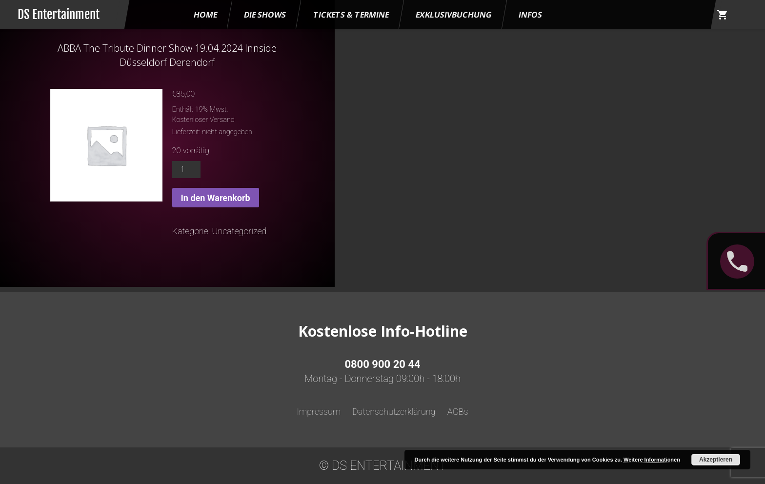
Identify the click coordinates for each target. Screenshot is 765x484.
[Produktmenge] (186, 169)
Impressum (319, 411)
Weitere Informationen (652, 460)
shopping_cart (722, 14)
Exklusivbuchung (454, 14)
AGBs (457, 411)
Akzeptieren (715, 459)
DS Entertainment (59, 14)
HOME (205, 14)
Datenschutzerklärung (393, 411)
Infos (530, 14)
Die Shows (265, 14)
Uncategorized (239, 231)
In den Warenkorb (215, 198)
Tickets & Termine (351, 14)
